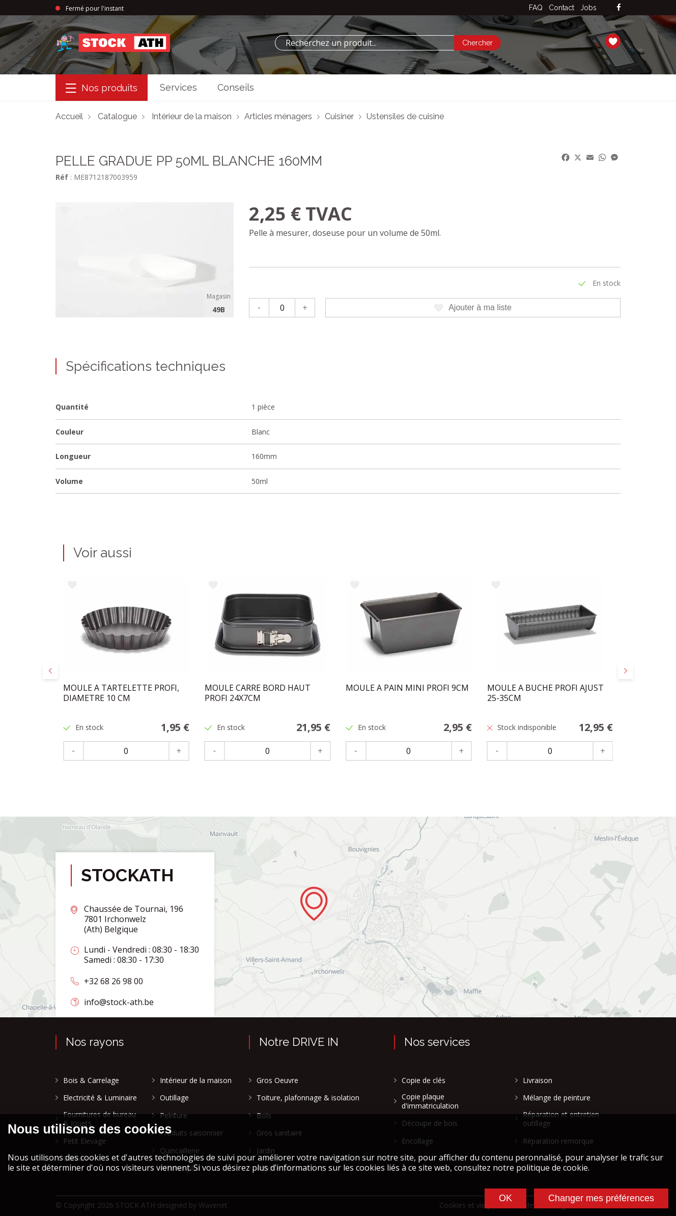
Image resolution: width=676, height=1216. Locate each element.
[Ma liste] (613, 43)
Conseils (235, 87)
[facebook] (619, 8)
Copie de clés (423, 1080)
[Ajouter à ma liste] (64, 211)
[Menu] (101, 87)
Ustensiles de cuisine (405, 116)
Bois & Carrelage (91, 1080)
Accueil (69, 116)
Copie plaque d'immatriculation (430, 1101)
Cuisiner (339, 116)
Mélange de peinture (556, 1097)
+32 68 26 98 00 (113, 981)
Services (178, 87)
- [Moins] (259, 307)
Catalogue (117, 116)
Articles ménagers (278, 116)
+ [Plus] (304, 307)
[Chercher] (477, 42)
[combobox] (364, 42)
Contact (561, 8)
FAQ (536, 8)
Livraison (537, 1080)
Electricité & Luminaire (100, 1097)
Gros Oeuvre (277, 1080)
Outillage (174, 1097)
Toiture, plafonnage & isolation (308, 1097)
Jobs (588, 8)
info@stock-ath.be (119, 1002)
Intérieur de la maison (192, 116)
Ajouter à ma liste (473, 307)
